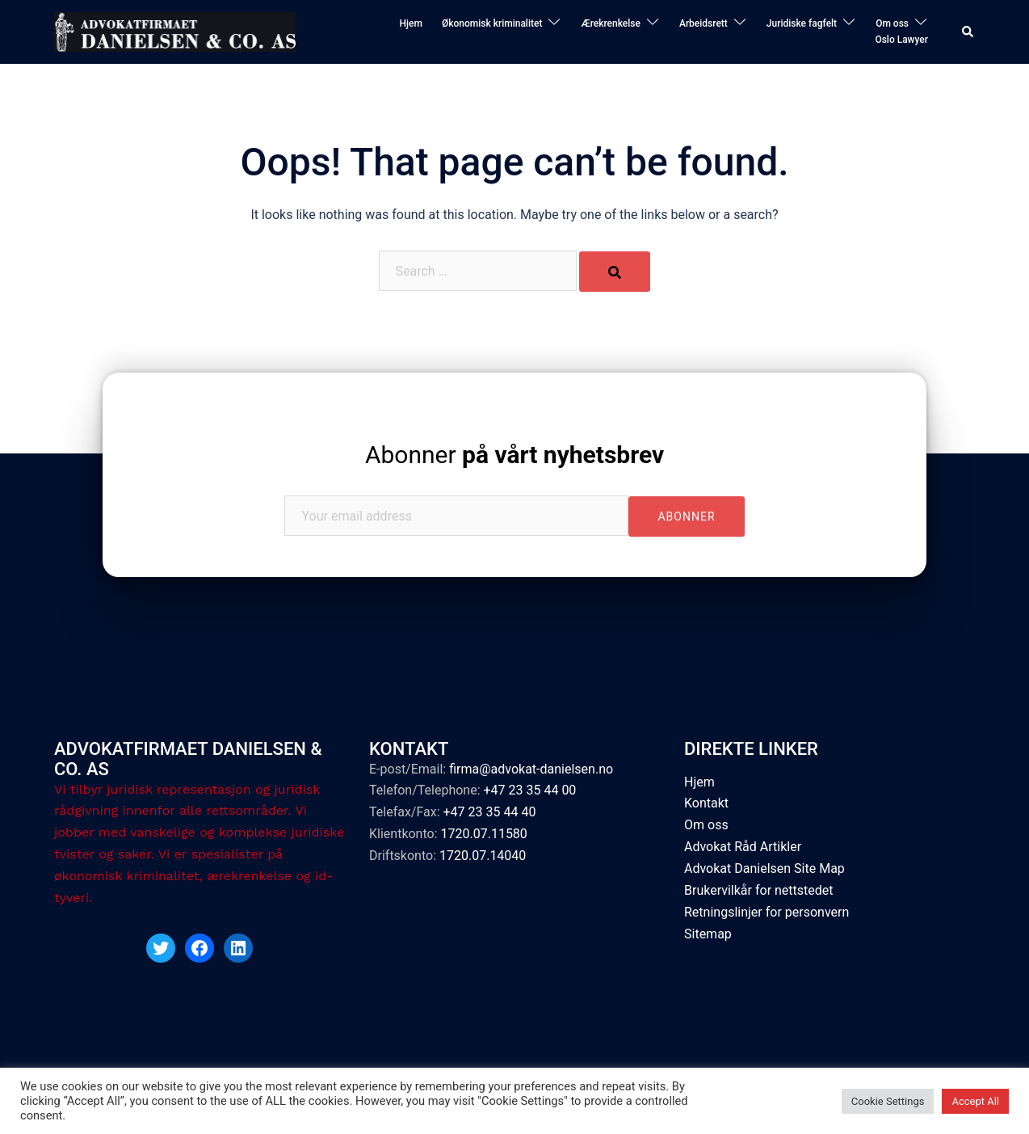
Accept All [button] (975, 1101)
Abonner (514, 455)
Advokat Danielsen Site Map (764, 868)
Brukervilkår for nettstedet (759, 890)
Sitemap (708, 934)
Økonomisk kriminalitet (492, 23)
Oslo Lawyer (901, 39)
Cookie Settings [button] (888, 1101)
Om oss (892, 23)
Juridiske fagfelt (801, 23)
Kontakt (706, 803)
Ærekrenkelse (610, 23)
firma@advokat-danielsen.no (531, 769)
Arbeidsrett (703, 23)
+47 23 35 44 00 (529, 790)
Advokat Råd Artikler (742, 846)
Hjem (410, 23)
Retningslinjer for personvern (766, 912)
